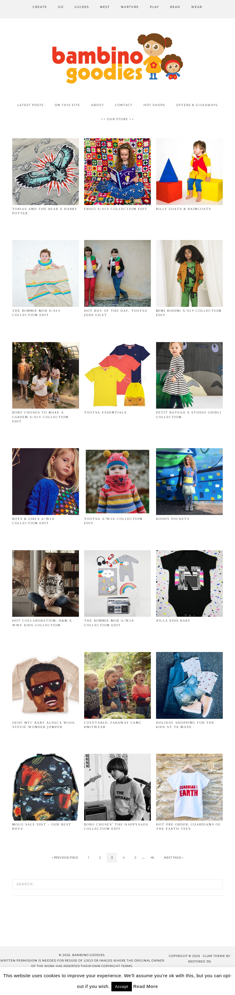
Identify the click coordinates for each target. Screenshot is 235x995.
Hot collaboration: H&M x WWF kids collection (42, 623)
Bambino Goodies (117, 58)
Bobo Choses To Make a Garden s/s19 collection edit (40, 416)
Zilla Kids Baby (173, 621)
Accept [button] (121, 986)
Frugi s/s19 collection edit (115, 209)
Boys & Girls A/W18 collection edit (33, 521)
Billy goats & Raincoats (183, 209)
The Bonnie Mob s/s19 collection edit (36, 313)
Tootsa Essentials (105, 412)
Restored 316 (199, 961)
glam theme (214, 956)
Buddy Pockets (172, 519)
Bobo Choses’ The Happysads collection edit (116, 826)
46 (152, 857)
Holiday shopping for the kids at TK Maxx (185, 725)
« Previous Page (65, 857)
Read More (145, 986)
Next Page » (174, 857)
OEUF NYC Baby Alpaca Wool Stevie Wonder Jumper (44, 725)
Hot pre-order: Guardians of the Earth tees (188, 826)
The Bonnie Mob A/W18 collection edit (109, 623)
